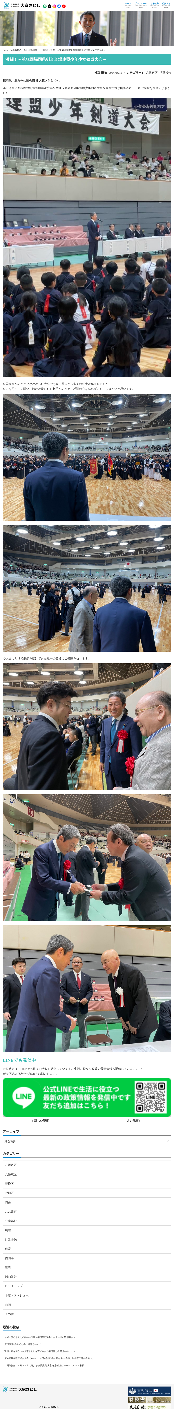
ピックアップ (14, 1286)
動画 (8, 1304)
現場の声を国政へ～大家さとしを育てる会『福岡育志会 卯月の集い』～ (39, 1351)
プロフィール (141, 5)
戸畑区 (9, 1193)
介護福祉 (11, 1221)
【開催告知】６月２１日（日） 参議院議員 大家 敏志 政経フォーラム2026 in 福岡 (44, 1365)
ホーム (128, 5)
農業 (8, 1230)
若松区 (9, 1183)
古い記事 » (134, 1120)
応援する (166, 5)
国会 (8, 1202)
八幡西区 (11, 1165)
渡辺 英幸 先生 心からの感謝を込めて (22, 1344)
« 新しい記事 (40, 1120)
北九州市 (11, 1211)
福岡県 (9, 1258)
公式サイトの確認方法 (49, 1407)
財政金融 (11, 1239)
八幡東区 (152, 72)
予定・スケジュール (18, 1295)
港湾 (8, 1267)
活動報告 (155, 5)
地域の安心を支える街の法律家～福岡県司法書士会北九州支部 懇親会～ (39, 1337)
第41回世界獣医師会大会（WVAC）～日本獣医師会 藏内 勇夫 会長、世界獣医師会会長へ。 (49, 1358)
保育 (8, 1248)
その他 (9, 1314)
